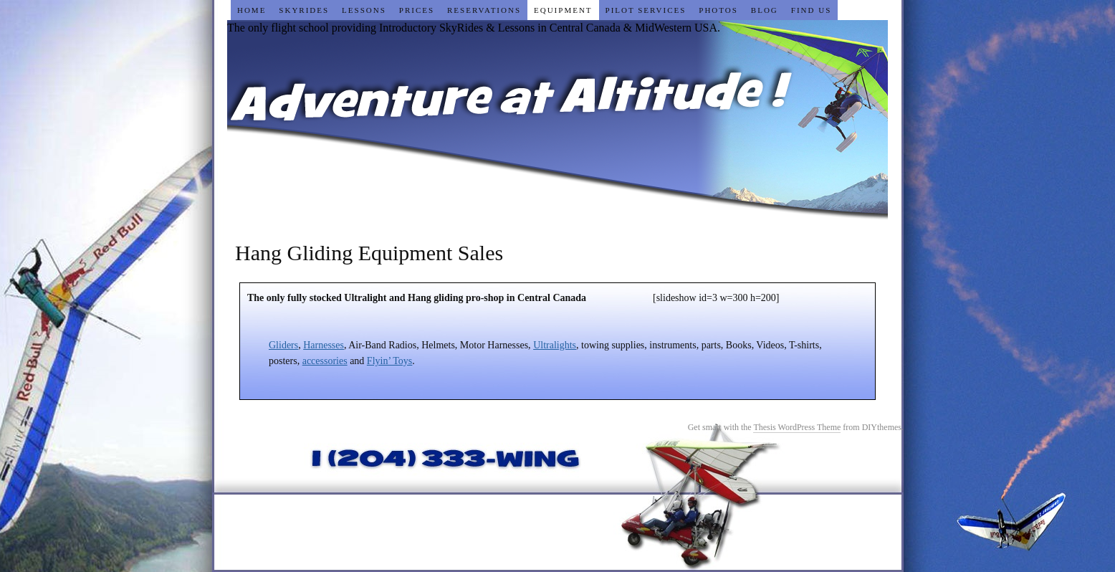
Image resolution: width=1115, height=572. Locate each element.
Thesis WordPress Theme (797, 427)
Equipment (563, 10)
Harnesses (323, 345)
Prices (416, 10)
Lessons (364, 10)
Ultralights (554, 345)
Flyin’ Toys (389, 361)
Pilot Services (646, 10)
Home (251, 10)
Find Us (811, 10)
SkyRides (304, 10)
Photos (718, 10)
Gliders (283, 345)
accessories (325, 361)
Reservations (484, 10)
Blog (764, 10)
